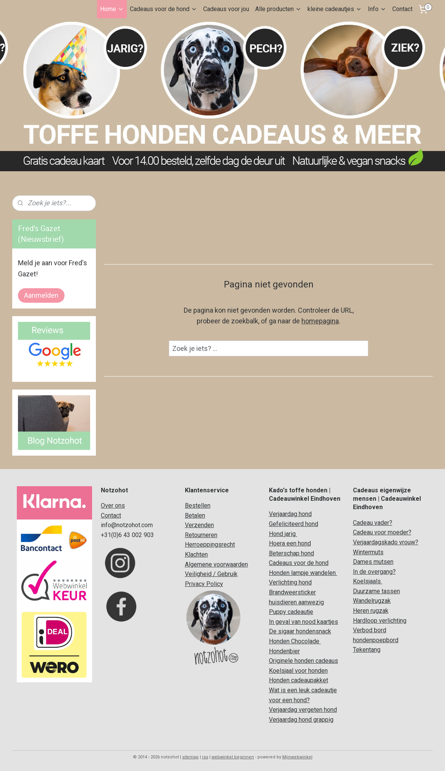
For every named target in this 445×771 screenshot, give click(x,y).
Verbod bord (369, 630)
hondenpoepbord (375, 640)
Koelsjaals (367, 581)
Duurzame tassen (376, 591)
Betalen (195, 515)
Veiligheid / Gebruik (211, 574)
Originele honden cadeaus (303, 660)
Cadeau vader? (372, 522)
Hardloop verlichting (379, 620)
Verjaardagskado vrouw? (385, 542)
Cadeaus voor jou (226, 9)
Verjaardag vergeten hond (303, 709)
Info (377, 9)
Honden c (281, 680)
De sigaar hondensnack (300, 631)
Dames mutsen (373, 561)
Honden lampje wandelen (303, 572)
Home (112, 9)
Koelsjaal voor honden (298, 670)
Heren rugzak (370, 610)
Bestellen (197, 505)
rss (205, 757)
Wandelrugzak (372, 600)
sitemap (190, 757)
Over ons (113, 505)
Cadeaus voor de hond (163, 9)
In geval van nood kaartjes (303, 621)
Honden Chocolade (294, 641)
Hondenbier (284, 651)
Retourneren (201, 535)
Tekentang (366, 649)
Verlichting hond (290, 582)
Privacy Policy (204, 584)
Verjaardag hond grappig (301, 719)
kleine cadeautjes (334, 9)
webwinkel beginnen (233, 757)
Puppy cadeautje (291, 611)
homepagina (320, 321)
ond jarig (284, 533)
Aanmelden (41, 295)
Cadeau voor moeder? (382, 532)
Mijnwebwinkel (297, 757)
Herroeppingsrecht (210, 544)
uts (379, 552)
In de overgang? (374, 571)
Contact (402, 9)
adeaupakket (311, 680)
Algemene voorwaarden (216, 564)
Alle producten (278, 9)
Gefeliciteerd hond (293, 524)
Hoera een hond (290, 543)
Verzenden (199, 525)
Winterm (364, 552)
